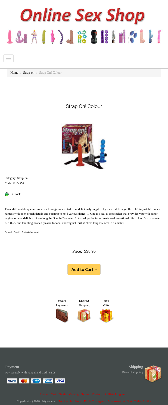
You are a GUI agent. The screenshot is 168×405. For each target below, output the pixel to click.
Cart (53, 394)
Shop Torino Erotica (139, 401)
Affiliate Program (114, 394)
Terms (85, 394)
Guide (62, 394)
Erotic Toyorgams (95, 401)
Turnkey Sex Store (70, 401)
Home (44, 394)
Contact (96, 394)
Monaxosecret (116, 401)
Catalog (73, 394)
